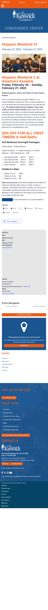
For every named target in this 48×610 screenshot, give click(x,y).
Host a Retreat (6, 497)
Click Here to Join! (9, 397)
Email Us (5, 464)
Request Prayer (8, 413)
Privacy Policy (5, 488)
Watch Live (6, 2)
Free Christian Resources (11, 426)
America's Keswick (6, 476)
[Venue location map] (24, 264)
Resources (4, 506)
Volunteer (6, 409)
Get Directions (16, 464)
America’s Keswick (11, 483)
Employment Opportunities (11, 416)
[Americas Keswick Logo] (24, 16)
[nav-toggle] (2, 6)
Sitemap (4, 485)
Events (3, 494)
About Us (4, 503)
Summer (4, 370)
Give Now (22, 2)
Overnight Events (7, 247)
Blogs (5, 423)
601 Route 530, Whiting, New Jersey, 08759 (14, 453)
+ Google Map (26, 286)
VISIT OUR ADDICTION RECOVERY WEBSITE (16, 435)
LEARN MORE (24, 345)
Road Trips (5, 367)
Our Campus (5, 500)
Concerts (4, 358)
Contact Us (10, 441)
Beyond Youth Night (12, 306)
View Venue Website (8, 293)
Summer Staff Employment (11, 419)
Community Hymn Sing (39, 306)
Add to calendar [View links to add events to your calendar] (12, 221)
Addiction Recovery (41, 2)
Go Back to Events (24, 315)
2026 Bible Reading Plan (10, 430)
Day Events (5, 361)
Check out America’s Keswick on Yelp (12, 468)
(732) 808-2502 (11, 455)
